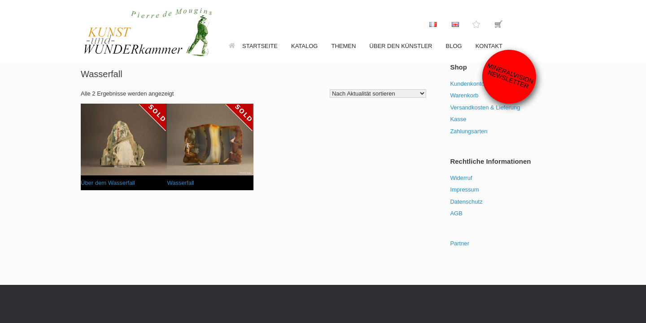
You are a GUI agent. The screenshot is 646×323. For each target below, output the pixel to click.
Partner (459, 243)
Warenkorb (464, 95)
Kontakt (489, 46)
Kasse (458, 119)
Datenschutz (466, 201)
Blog (454, 46)
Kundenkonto (467, 83)
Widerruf (461, 178)
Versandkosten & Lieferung (485, 107)
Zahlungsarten (468, 131)
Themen (343, 46)
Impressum (464, 189)
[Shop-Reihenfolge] (378, 93)
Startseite (253, 46)
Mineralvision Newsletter (510, 75)
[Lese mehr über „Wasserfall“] (239, 117)
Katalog (304, 46)
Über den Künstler (400, 46)
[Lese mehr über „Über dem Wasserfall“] (152, 117)
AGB (456, 213)
